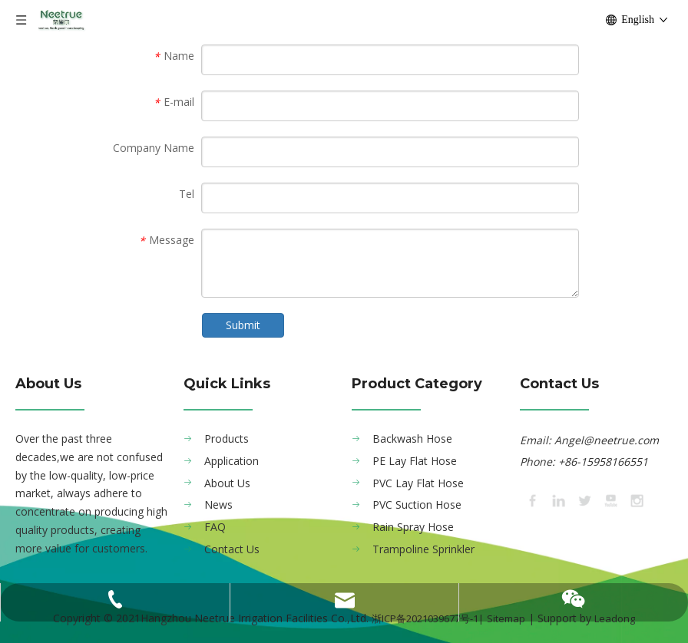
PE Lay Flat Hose (414, 460)
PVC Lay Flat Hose (418, 483)
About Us (227, 483)
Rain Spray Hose (413, 526)
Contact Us (232, 549)
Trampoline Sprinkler (423, 549)
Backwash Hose (412, 438)
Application (231, 460)
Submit (243, 325)
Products (226, 438)
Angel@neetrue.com (606, 440)
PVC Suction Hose (416, 504)
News (218, 504)
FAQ (215, 526)
